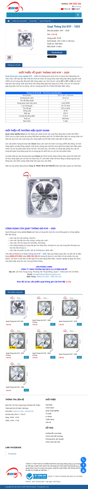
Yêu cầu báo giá (57, 56)
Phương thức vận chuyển (55, 443)
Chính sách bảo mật (53, 445)
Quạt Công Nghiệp (52, 414)
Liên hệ (48, 426)
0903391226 (29, 415)
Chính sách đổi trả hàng (54, 440)
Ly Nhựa (49, 420)
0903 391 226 (56, 280)
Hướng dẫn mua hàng (53, 437)
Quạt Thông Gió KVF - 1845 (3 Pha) (42, 325)
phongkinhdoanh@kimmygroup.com (47, 278)
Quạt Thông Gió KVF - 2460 (15, 391)
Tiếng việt (67, 11)
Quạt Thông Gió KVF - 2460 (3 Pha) (42, 358)
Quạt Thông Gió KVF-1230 (14, 325)
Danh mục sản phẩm (20, 24)
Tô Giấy (48, 417)
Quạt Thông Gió (45, 24)
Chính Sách (50, 411)
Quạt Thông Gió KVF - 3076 (68, 325)
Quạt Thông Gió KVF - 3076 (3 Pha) (15, 358)
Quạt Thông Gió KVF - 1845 (68, 358)
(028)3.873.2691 (18, 415)
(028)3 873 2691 (43, 280)
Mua (26, 328)
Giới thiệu (49, 408)
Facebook (12, 457)
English (77, 11)
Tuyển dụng (50, 423)
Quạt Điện (33, 24)
